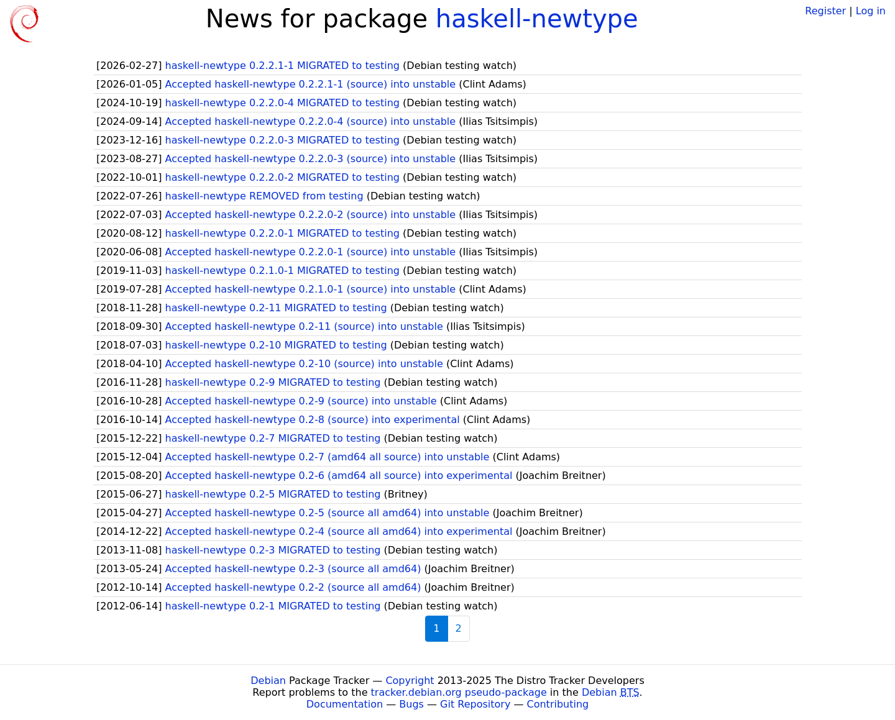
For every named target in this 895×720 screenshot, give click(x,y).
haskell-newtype (537, 18)
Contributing (558, 704)
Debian (268, 680)
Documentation (344, 704)
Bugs (411, 704)
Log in (871, 11)
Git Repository (475, 704)
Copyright (409, 680)
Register (825, 11)
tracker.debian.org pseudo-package (459, 692)
